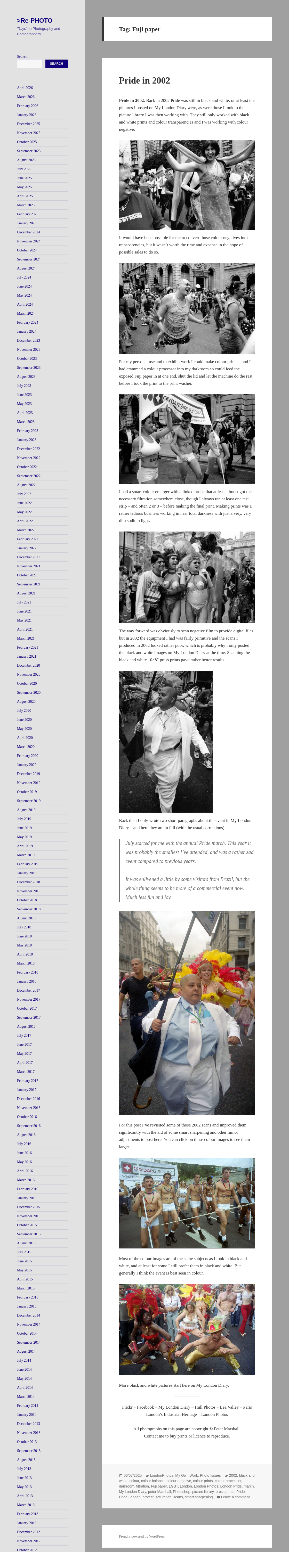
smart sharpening (199, 1497)
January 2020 (26, 765)
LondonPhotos (161, 1475)
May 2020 (24, 729)
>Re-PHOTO (35, 20)
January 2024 (26, 331)
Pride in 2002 (144, 81)
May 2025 (24, 187)
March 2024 (26, 313)
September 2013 (29, 1451)
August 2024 (26, 268)
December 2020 (28, 665)
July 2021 (24, 602)
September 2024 (29, 259)
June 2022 (24, 503)
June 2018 (24, 936)
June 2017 (24, 1045)
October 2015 (27, 1225)
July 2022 (24, 494)
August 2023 (26, 377)
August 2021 (26, 593)
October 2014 (27, 1333)
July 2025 (24, 169)
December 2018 (28, 882)
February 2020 (27, 756)
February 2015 (27, 1297)
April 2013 (25, 1496)
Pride (240, 1492)
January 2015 (26, 1306)
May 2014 (24, 1379)
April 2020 (25, 738)
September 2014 (29, 1342)
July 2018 (24, 927)
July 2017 (24, 1036)
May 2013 (24, 1487)
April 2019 (25, 846)
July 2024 (24, 277)
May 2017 (24, 1054)
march (249, 1486)
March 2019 (26, 855)
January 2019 (26, 873)
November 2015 (29, 1216)
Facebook (145, 1407)
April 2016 (25, 1171)
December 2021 (28, 557)
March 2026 (26, 97)
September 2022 (29, 476)
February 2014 (27, 1406)
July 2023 (24, 386)
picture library (203, 1492)
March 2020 (26, 747)
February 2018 (27, 972)
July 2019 (24, 819)
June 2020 (24, 720)
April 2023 (25, 413)
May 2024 (24, 295)
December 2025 (28, 124)
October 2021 (27, 575)
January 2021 (26, 656)
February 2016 (27, 1189)
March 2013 (26, 1505)
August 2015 (26, 1243)
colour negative (179, 1481)
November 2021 (29, 566)
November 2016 (29, 1108)
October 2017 (27, 1008)
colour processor (228, 1481)
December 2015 (28, 1207)
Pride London (129, 1497)
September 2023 (29, 368)
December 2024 (28, 232)
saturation (163, 1497)
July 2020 (24, 711)
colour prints (203, 1481)
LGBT (173, 1486)
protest (148, 1497)
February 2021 (27, 647)
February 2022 (27, 539)
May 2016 (24, 1162)
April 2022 (25, 521)
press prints (225, 1492)
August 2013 (26, 1460)
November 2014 (29, 1324)
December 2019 (28, 774)
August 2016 (26, 1135)
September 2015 (29, 1234)
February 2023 (27, 431)
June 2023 (24, 395)
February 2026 (27, 106)
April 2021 (25, 629)
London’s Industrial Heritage (171, 1414)
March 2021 (26, 638)
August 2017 (26, 1026)
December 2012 (28, 1532)
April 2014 (25, 1388)
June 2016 (24, 1153)
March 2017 (26, 1072)
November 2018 (29, 891)
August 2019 (26, 810)
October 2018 (27, 900)
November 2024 (29, 241)
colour (134, 1481)
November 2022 (29, 458)
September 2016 (29, 1126)
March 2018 (26, 963)
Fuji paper (159, 1486)
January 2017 (26, 1090)
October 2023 (27, 359)
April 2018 (25, 954)
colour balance (153, 1481)
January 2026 (26, 115)
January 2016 (26, 1198)
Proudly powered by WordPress (142, 1536)
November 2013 (29, 1433)
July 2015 (24, 1252)
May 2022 (24, 512)
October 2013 (27, 1442)
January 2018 (26, 981)
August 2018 (26, 918)
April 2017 (25, 1063)
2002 (233, 1475)
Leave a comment (235, 1497)
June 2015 (24, 1261)
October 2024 (27, 250)
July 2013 (24, 1469)
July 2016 (24, 1144)
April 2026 (25, 88)
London (186, 1486)
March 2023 (26, 422)
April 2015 (25, 1279)
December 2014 (28, 1315)
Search (22, 57)
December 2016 (28, 1099)
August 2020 (26, 702)
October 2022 (27, 467)
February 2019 (27, 864)
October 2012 (27, 1550)
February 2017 (27, 1081)
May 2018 (24, 945)
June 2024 (24, 286)
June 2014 (24, 1369)
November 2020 (29, 674)
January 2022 (26, 548)
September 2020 (29, 693)
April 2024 (25, 304)
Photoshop (181, 1492)
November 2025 (29, 133)
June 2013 (24, 1478)
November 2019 (29, 783)
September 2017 (29, 1017)
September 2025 (29, 151)
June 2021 (24, 611)
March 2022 (26, 530)
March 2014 (26, 1397)
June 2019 (24, 828)
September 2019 (29, 801)
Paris (247, 1407)
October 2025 (27, 142)
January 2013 (26, 1523)
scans (178, 1497)
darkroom (126, 1486)
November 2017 (29, 999)
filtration (142, 1486)
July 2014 (24, 1360)
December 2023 (28, 340)
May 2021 (24, 620)
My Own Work (186, 1475)
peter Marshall (159, 1492)
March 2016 (26, 1180)
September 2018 (29, 909)
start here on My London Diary (200, 1385)
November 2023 (29, 350)
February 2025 (27, 214)
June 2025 (24, 178)
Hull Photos (205, 1407)
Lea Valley (229, 1407)
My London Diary (174, 1407)
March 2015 (26, 1288)
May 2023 (24, 404)
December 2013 (28, 1424)
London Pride (231, 1486)
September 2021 (29, 584)
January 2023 (26, 440)
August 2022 (26, 485)
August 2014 (26, 1351)
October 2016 (27, 1117)
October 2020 (27, 683)
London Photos (214, 1414)
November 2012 (29, 1541)
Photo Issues (210, 1475)
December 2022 (28, 449)
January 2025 (26, 223)
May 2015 (24, 1270)
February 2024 (27, 322)
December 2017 (28, 990)
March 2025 (26, 205)
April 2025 (25, 196)
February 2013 (27, 1514)
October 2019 (27, 792)
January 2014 (26, 1415)
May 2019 (24, 837)
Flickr (127, 1407)
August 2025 (26, 160)
